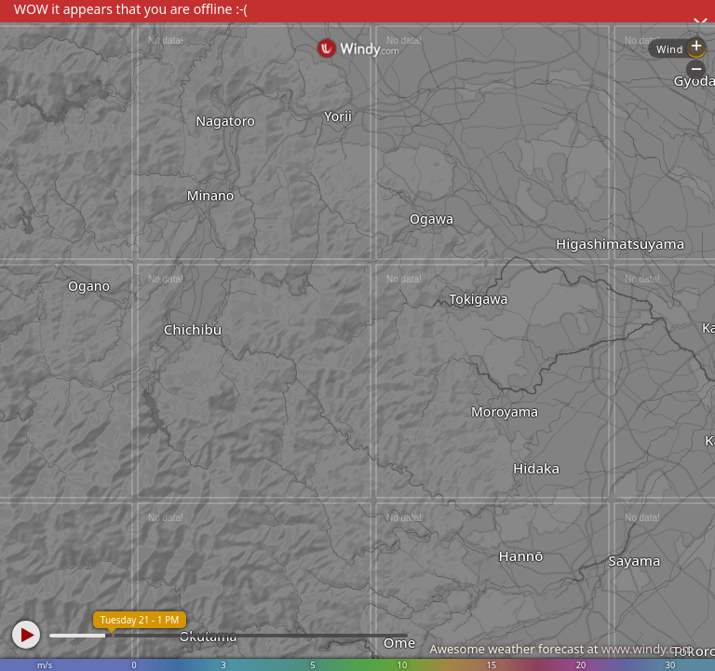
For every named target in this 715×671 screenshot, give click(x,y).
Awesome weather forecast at (561, 648)
